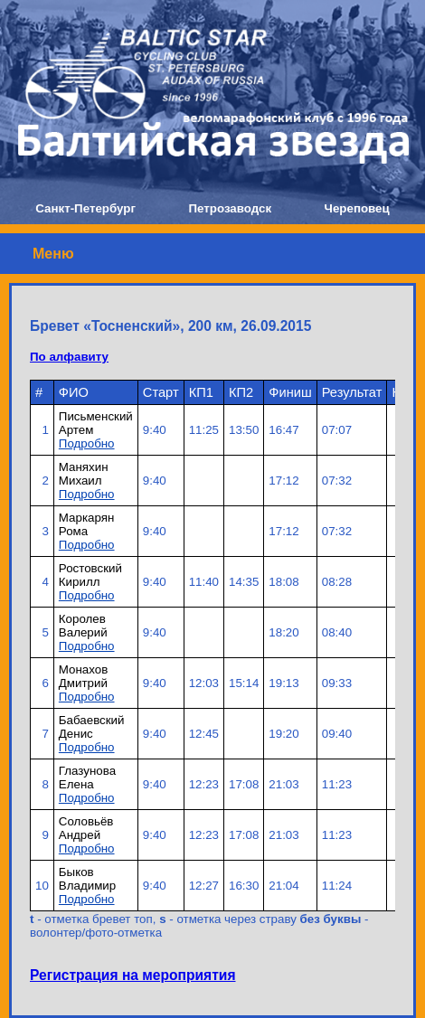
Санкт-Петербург (85, 208)
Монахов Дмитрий (83, 676)
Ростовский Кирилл (90, 575)
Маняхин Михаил (84, 473)
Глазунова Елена (87, 777)
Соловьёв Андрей (86, 828)
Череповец (357, 208)
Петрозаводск (229, 208)
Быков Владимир (87, 878)
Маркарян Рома (86, 524)
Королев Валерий (83, 625)
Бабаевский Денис (92, 726)
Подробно (87, 443)
